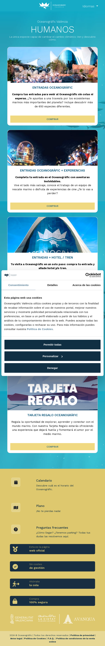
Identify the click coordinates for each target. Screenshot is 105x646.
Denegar (52, 367)
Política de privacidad (82, 635)
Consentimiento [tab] (18, 285)
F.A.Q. (51, 638)
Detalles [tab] (52, 285)
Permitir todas (53, 344)
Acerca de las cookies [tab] (87, 285)
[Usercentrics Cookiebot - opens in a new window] (85, 275)
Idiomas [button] (88, 6)
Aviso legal (16, 638)
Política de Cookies (40, 328)
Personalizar (53, 356)
